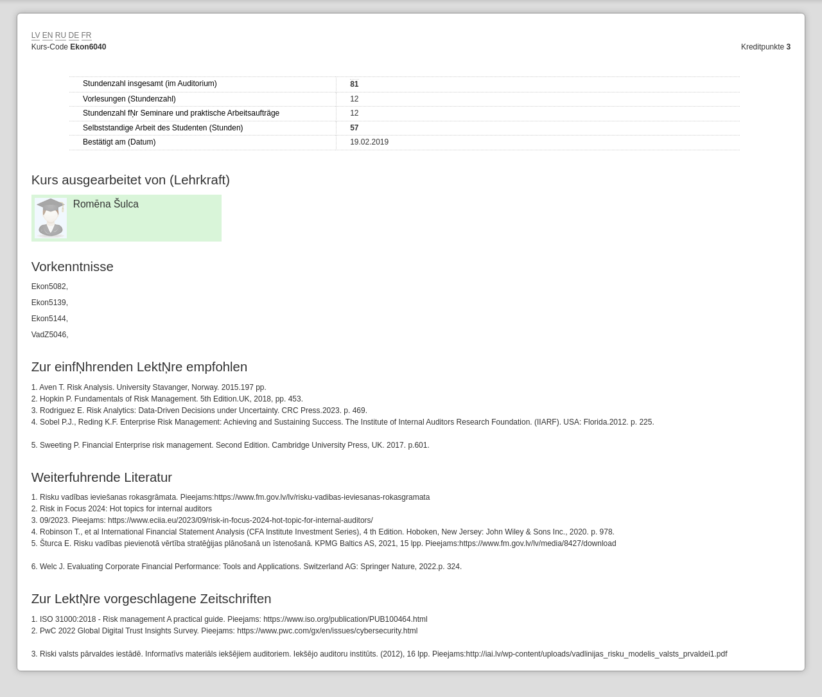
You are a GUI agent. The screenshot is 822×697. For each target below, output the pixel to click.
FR (87, 35)
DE (74, 35)
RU (60, 35)
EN (47, 35)
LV (35, 35)
